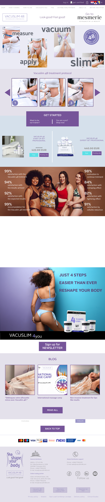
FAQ (52, 7)
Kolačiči (43, 496)
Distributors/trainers (66, 7)
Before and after (97, 7)
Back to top (52, 429)
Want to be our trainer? (35, 122)
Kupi (33, 155)
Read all (52, 410)
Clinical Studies (93, 496)
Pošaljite (80, 421)
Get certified (77, 2)
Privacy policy (33, 496)
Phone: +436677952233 (38, 468)
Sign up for (52, 346)
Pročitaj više (44, 155)
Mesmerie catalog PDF (60, 490)
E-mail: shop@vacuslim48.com (40, 470)
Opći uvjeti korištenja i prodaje (60, 496)
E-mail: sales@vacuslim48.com (76, 464)
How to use (27, 7)
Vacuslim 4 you (41, 7)
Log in (65, 2)
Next (97, 92)
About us (82, 7)
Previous (7, 92)
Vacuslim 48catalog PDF (37, 490)
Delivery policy (79, 496)
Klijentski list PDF (83, 490)
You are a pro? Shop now (62, 122)
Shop (3, 7)
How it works (14, 7)
